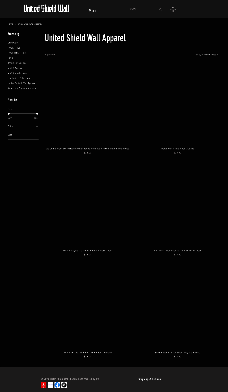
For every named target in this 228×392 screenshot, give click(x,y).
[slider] (9, 114)
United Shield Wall (46, 9)
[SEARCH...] (141, 9)
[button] (176, 9)
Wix (98, 379)
